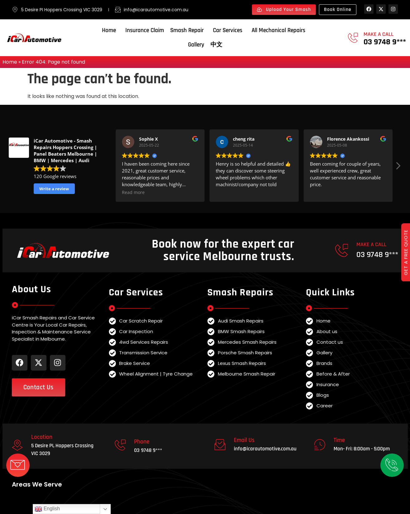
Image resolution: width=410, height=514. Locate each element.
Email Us (244, 440)
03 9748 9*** (385, 42)
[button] (398, 167)
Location (41, 437)
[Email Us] (220, 444)
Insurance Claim (144, 30)
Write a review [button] (54, 189)
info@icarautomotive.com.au (265, 448)
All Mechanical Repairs (280, 30)
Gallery (196, 45)
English (47, 509)
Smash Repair (188, 30)
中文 (216, 45)
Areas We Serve (37, 484)
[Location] (17, 445)
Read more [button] (133, 192)
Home (110, 30)
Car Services (229, 30)
